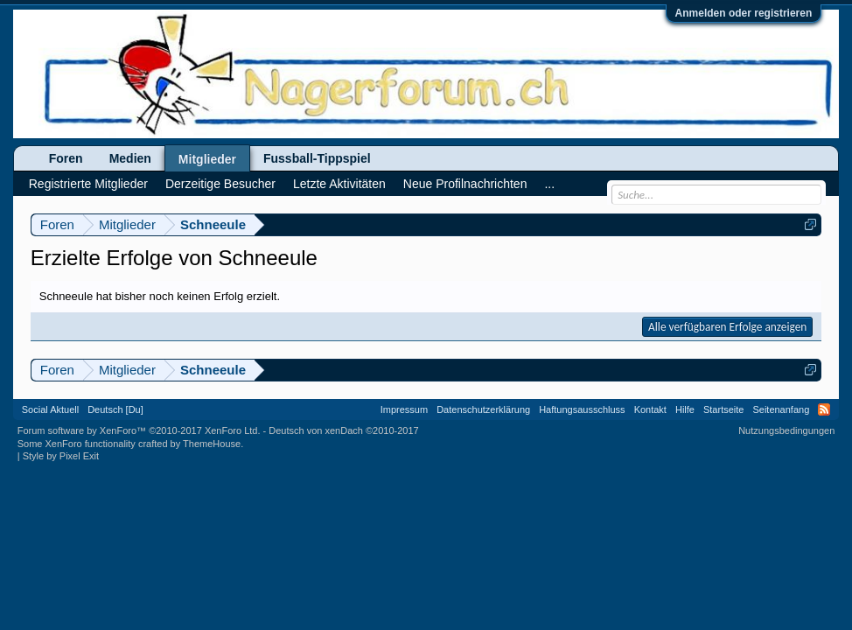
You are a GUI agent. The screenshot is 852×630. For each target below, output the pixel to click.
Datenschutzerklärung (483, 409)
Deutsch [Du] (115, 409)
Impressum (404, 409)
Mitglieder (207, 159)
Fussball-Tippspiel (317, 158)
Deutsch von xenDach (343, 430)
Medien (130, 158)
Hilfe (685, 409)
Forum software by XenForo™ (139, 430)
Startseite (723, 409)
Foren (66, 158)
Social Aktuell (50, 409)
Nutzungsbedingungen (786, 430)
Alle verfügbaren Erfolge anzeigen (727, 326)
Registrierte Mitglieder (88, 184)
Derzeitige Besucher (220, 184)
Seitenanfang (780, 409)
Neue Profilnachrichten (465, 184)
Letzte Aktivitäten (339, 184)
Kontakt (650, 409)
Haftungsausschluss (582, 409)
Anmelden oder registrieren (744, 13)
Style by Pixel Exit (61, 456)
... (549, 184)
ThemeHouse (212, 443)
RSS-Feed (824, 409)
